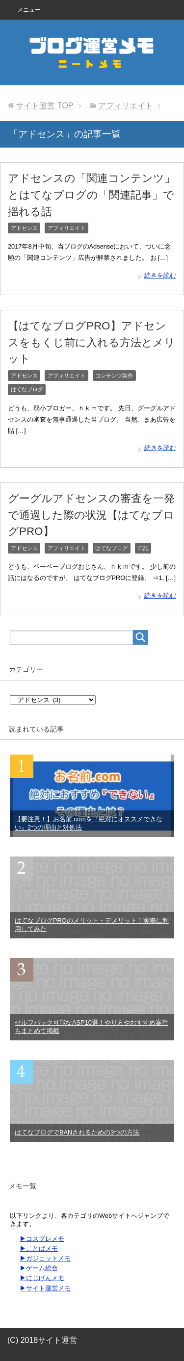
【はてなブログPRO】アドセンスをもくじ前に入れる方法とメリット (91, 342)
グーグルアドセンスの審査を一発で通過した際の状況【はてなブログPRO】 (91, 514)
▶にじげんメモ (42, 1278)
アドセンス (24, 228)
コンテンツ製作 (114, 375)
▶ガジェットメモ (45, 1258)
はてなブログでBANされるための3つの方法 (77, 1132)
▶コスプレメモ (42, 1238)
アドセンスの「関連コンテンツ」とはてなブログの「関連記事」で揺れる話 (91, 194)
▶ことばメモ (39, 1248)
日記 (143, 548)
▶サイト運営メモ (45, 1288)
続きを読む (160, 275)
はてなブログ (27, 389)
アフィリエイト (66, 228)
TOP (44, 105)
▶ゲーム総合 (39, 1268)
